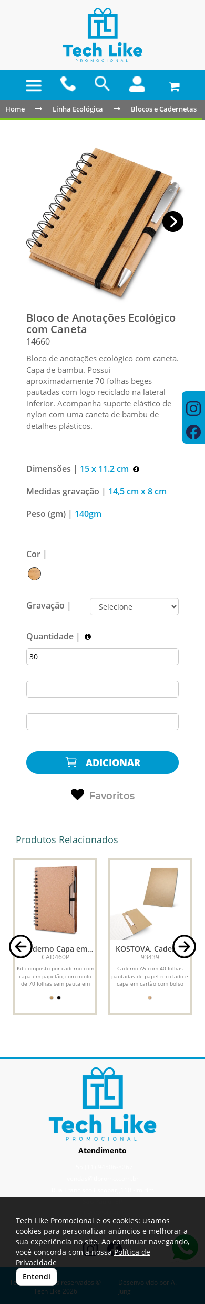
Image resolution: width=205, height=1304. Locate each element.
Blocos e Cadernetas (164, 109)
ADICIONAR (102, 762)
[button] (173, 222)
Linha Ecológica (78, 109)
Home (15, 109)
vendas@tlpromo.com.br (103, 1178)
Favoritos (103, 795)
